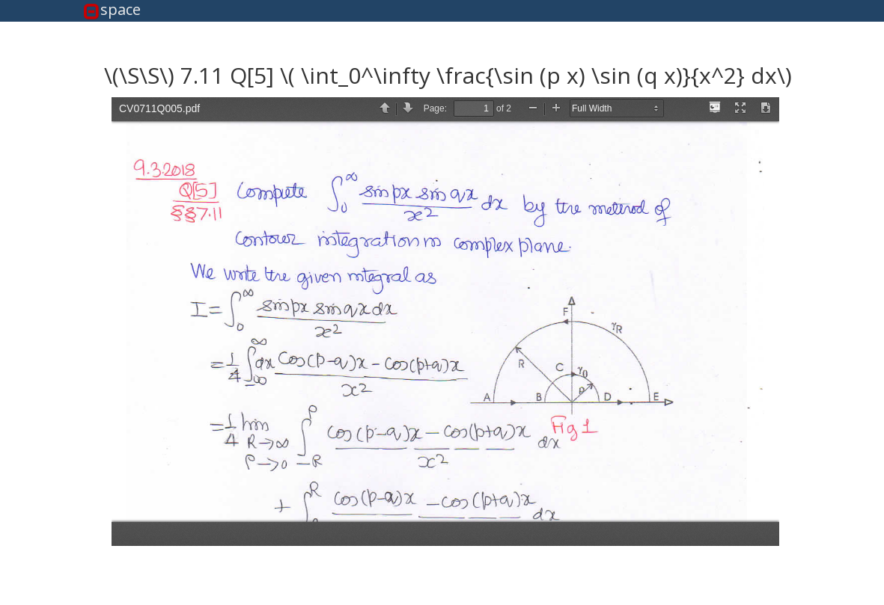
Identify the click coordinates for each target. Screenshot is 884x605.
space (120, 10)
